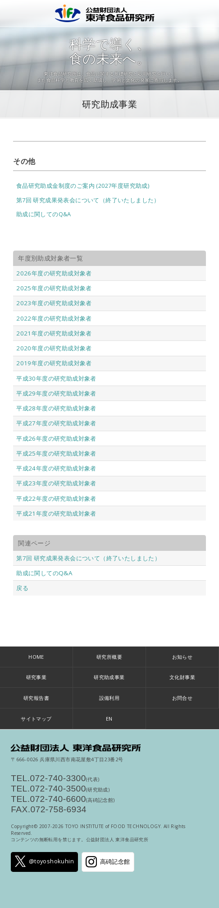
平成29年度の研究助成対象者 (56, 393)
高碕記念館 (108, 861)
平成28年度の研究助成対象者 (56, 408)
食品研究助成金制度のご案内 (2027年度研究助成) (82, 186)
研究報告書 (36, 697)
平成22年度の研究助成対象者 (56, 498)
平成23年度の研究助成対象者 (56, 483)
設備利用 (109, 697)
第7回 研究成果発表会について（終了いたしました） (88, 200)
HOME (36, 656)
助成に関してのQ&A (43, 214)
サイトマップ (36, 718)
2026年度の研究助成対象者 (54, 273)
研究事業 (36, 677)
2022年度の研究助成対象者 (54, 318)
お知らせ (182, 656)
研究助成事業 (109, 104)
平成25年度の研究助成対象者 (56, 453)
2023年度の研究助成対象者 (54, 303)
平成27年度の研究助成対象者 (56, 423)
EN (109, 718)
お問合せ (182, 697)
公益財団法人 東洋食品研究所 (109, 14)
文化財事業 (182, 677)
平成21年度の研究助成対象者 (56, 513)
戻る (22, 588)
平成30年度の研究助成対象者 (56, 378)
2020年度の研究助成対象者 (54, 348)
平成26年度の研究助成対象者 (56, 438)
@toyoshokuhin (44, 861)
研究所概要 (109, 656)
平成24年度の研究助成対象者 (56, 468)
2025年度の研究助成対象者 (54, 288)
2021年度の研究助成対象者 (54, 333)
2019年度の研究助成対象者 (54, 363)
